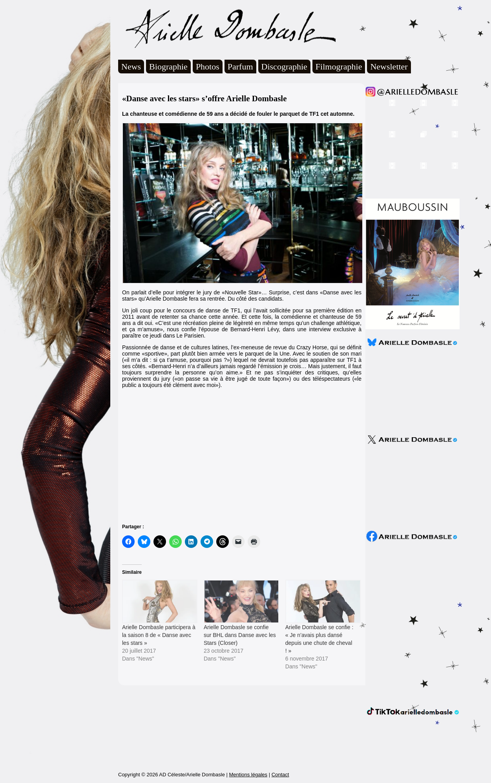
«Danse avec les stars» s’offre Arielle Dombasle (204, 98)
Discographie (284, 66)
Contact (280, 775)
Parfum (240, 66)
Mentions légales (248, 775)
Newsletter (388, 66)
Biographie (168, 66)
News (131, 66)
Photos (207, 66)
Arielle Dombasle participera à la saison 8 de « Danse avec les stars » (158, 635)
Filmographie (339, 66)
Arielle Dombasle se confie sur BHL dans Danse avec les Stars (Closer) (240, 635)
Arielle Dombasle (227, 28)
